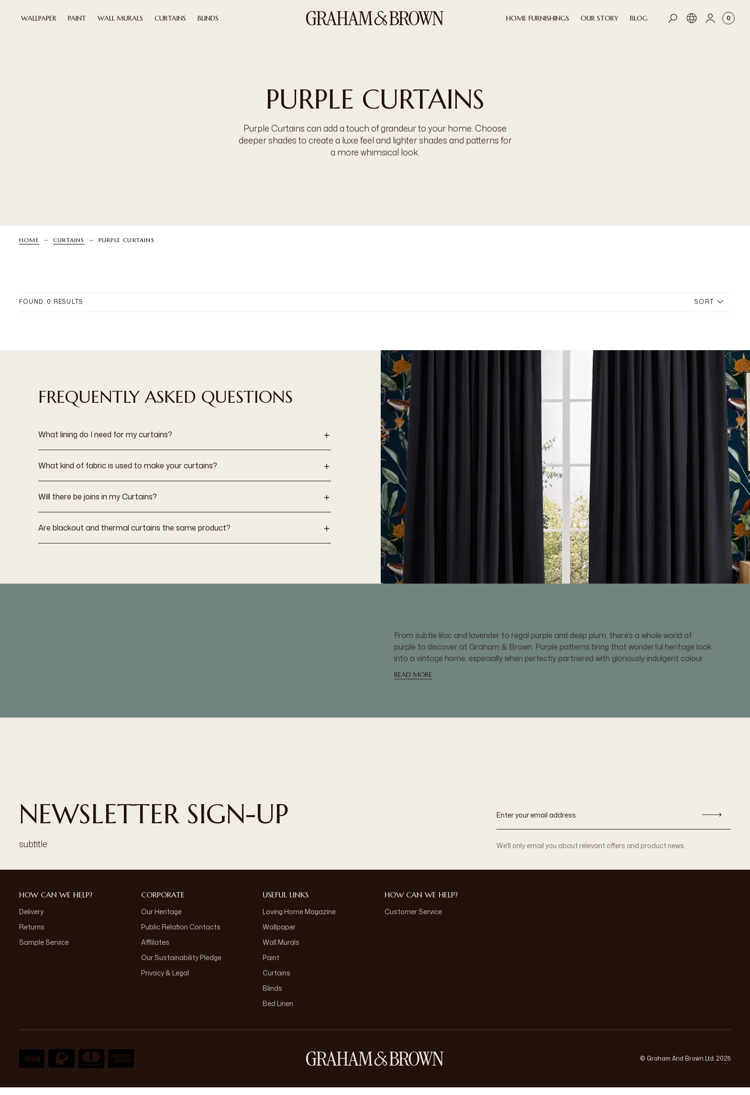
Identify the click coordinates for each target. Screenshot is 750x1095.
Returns (31, 934)
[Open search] (673, 18)
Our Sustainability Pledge (181, 965)
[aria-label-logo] (375, 1066)
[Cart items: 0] (728, 18)
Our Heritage (161, 919)
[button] (184, 443)
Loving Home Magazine (299, 919)
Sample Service (44, 949)
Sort (709, 309)
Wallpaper (279, 934)
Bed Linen (278, 1011)
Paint (271, 965)
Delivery (31, 919)
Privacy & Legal (165, 980)
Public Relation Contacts (181, 934)
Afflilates (155, 949)
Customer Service (413, 919)
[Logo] (375, 18)
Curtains (69, 247)
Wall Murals (281, 949)
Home (29, 247)
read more (413, 682)
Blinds (272, 995)
